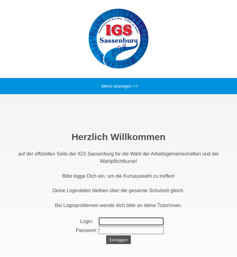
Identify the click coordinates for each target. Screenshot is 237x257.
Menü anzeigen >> (118, 86)
